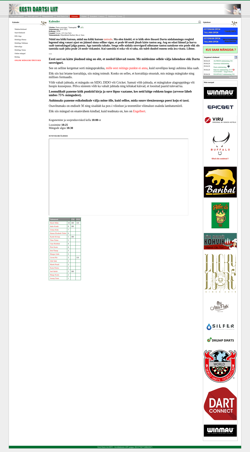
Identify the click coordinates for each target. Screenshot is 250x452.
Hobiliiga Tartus (20, 50)
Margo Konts (54, 275)
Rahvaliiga (18, 46)
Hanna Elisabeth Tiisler (58, 233)
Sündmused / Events (115, 16)
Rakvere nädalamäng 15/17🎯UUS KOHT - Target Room (224, 71)
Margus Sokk (54, 254)
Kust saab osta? (33, 16)
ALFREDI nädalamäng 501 (223, 61)
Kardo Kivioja (55, 237)
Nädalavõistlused (21, 29)
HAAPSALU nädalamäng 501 (224, 74)
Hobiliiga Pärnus (20, 40)
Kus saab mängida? (17, 16)
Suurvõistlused (20, 33)
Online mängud (20, 53)
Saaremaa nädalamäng (221, 63)
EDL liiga (18, 36)
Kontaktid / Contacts (97, 16)
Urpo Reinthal (55, 244)
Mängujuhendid (47, 16)
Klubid (84, 16)
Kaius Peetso (54, 268)
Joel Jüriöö (54, 271)
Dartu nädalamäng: (222, 67)
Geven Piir (53, 257)
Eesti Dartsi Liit (62, 16)
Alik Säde (53, 261)
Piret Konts (54, 247)
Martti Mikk (54, 223)
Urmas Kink (54, 230)
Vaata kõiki (233, 77)
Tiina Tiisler (54, 240)
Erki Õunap (54, 251)
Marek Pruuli (54, 264)
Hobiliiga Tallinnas (21, 43)
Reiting (17, 57)
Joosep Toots (54, 278)
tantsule (108, 39)
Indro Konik (54, 226)
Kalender (75, 16)
